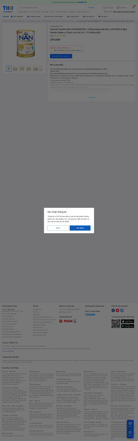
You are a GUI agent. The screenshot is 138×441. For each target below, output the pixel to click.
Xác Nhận (80, 228)
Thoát (58, 228)
